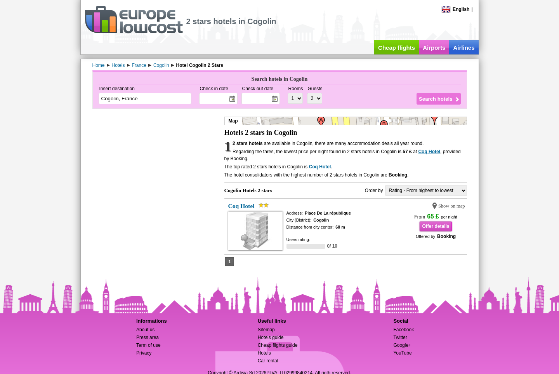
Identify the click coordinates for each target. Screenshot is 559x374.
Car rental (268, 361)
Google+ (402, 345)
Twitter (400, 337)
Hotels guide (271, 337)
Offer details (435, 226)
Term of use (148, 345)
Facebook (403, 329)
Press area (147, 337)
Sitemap (266, 329)
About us (145, 329)
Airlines (463, 47)
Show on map (451, 206)
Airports (434, 47)
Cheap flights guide (278, 345)
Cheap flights (396, 47)
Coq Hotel (429, 151)
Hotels (264, 353)
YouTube (402, 353)
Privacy (143, 353)
